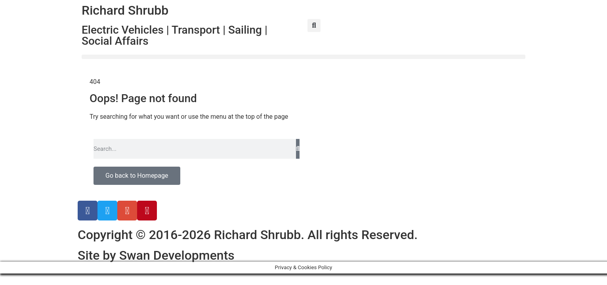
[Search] (298, 149)
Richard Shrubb (125, 10)
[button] (314, 25)
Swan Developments (177, 255)
